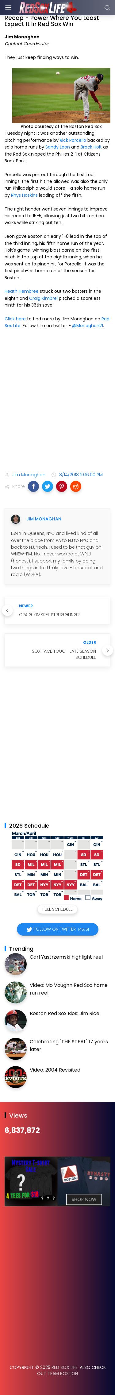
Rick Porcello (73, 140)
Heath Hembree (22, 291)
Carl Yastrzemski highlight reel (66, 956)
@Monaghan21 (87, 326)
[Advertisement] (57, 402)
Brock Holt (91, 147)
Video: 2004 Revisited (55, 1069)
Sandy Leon (57, 147)
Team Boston (63, 1373)
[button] (33, 486)
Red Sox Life (65, 1367)
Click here (15, 319)
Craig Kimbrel (43, 298)
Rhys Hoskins (24, 195)
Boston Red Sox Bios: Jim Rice (64, 1013)
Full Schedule (57, 909)
